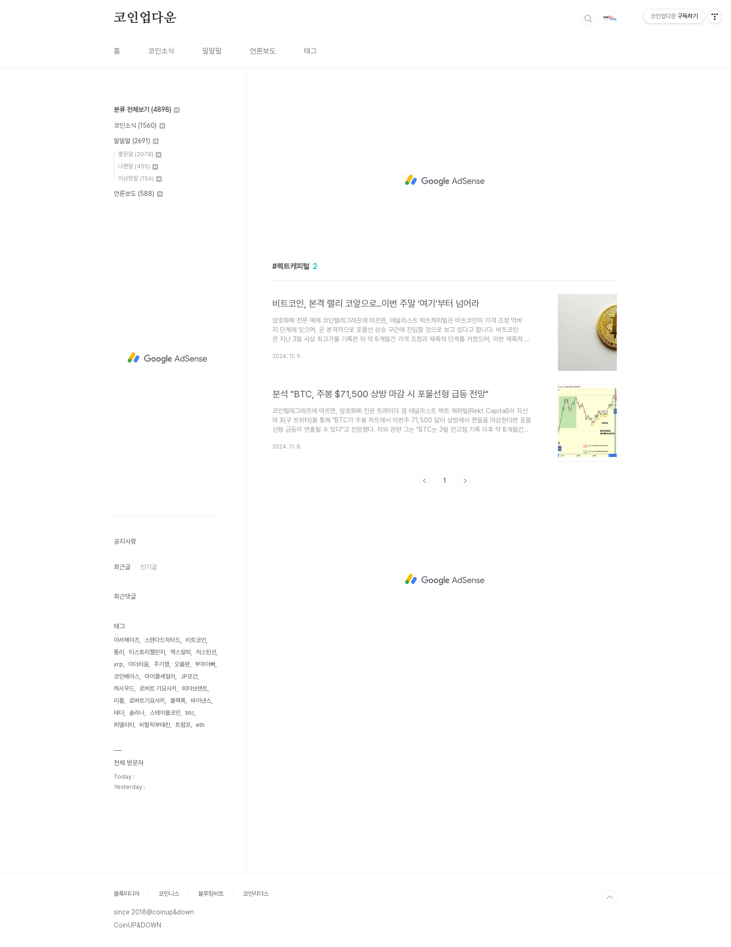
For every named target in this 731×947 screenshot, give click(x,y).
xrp (118, 664)
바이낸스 (201, 700)
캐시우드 (124, 688)
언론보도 (263, 51)
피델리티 (124, 724)
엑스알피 (180, 652)
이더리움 (138, 664)
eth (200, 724)
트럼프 (183, 724)
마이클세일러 (160, 676)
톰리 (119, 652)
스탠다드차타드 (162, 639)
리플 (119, 700)
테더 (119, 712)
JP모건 (189, 676)
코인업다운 (145, 18)
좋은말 (139, 154)
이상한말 (140, 178)
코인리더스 (256, 893)
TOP (609, 897)
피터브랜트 (194, 688)
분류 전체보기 (146, 109)
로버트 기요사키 (158, 688)
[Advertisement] (444, 180)
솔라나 (137, 712)
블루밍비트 (211, 893)
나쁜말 (138, 166)
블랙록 (178, 700)
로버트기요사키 (147, 700)
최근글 (122, 567)
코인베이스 (126, 676)
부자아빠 (205, 664)
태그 (310, 51)
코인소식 (161, 51)
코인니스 (169, 893)
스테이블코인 (165, 712)
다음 (464, 480)
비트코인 (196, 639)
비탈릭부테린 (154, 724)
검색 (588, 19)
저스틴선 (206, 652)
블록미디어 (126, 893)
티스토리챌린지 (147, 652)
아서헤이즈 (126, 639)
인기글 (148, 567)
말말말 (212, 51)
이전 (424, 480)
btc (190, 712)
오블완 (182, 664)
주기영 (161, 664)
